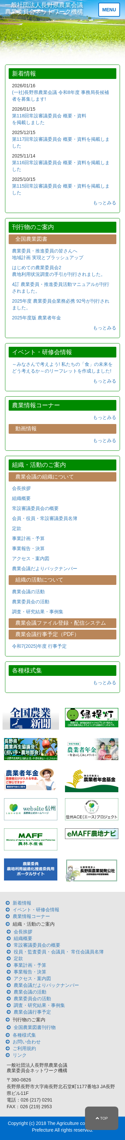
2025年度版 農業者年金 (36, 317)
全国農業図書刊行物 (35, 1027)
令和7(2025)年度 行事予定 (39, 646)
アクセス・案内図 (30, 558)
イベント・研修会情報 (36, 909)
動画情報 (26, 428)
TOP (102, 1118)
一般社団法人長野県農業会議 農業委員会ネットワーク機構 (44, 8)
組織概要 (21, 498)
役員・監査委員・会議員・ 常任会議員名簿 (59, 951)
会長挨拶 (21, 488)
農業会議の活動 (28, 591)
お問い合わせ (27, 1041)
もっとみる (104, 202)
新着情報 (22, 903)
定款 (16, 528)
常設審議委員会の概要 (35, 508)
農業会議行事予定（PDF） (47, 634)
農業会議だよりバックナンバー (44, 568)
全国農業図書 (31, 239)
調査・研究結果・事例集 (37, 611)
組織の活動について (39, 580)
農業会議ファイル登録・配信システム (60, 623)
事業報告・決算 (28, 548)
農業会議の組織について (44, 477)
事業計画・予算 (28, 538)
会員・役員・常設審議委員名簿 (44, 518)
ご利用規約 (24, 1048)
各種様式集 (24, 1035)
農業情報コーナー (31, 916)
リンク (20, 1055)
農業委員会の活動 (30, 601)
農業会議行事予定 (32, 1012)
